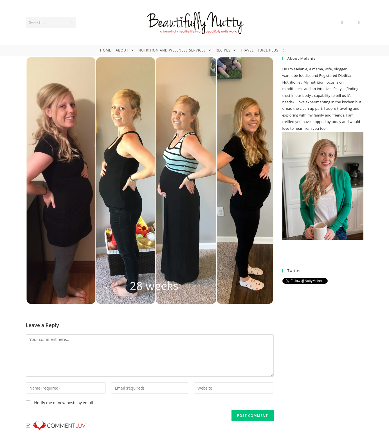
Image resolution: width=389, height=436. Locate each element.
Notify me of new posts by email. (64, 402)
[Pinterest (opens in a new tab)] (351, 23)
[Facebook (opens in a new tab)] (342, 23)
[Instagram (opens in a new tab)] (359, 23)
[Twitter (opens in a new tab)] (334, 23)
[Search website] (286, 50)
